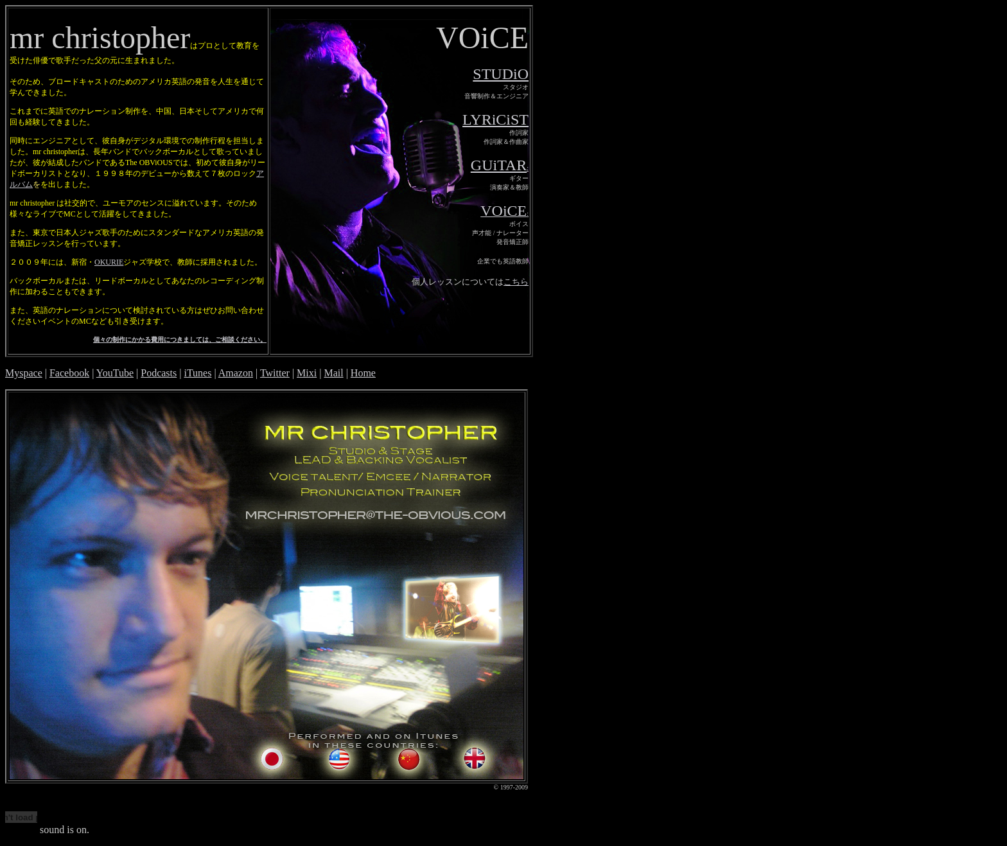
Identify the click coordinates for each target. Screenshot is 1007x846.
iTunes (197, 372)
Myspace (23, 372)
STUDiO (501, 74)
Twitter (275, 372)
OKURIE (108, 262)
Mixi (307, 372)
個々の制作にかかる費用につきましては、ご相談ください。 (180, 339)
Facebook (69, 372)
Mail (333, 372)
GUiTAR (499, 165)
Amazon (235, 372)
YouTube (115, 372)
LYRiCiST (495, 119)
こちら (516, 281)
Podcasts (159, 372)
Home (363, 372)
